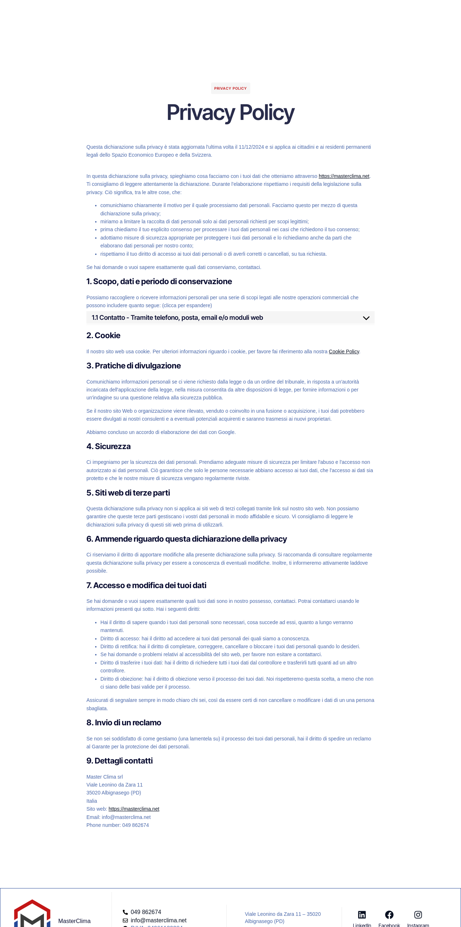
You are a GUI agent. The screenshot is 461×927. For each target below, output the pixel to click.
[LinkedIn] (362, 914)
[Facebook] (389, 914)
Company (207, 12)
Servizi (175, 12)
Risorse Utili (267, 12)
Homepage (141, 12)
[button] (379, 9)
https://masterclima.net (344, 176)
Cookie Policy (344, 351)
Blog (236, 12)
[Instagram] (418, 914)
